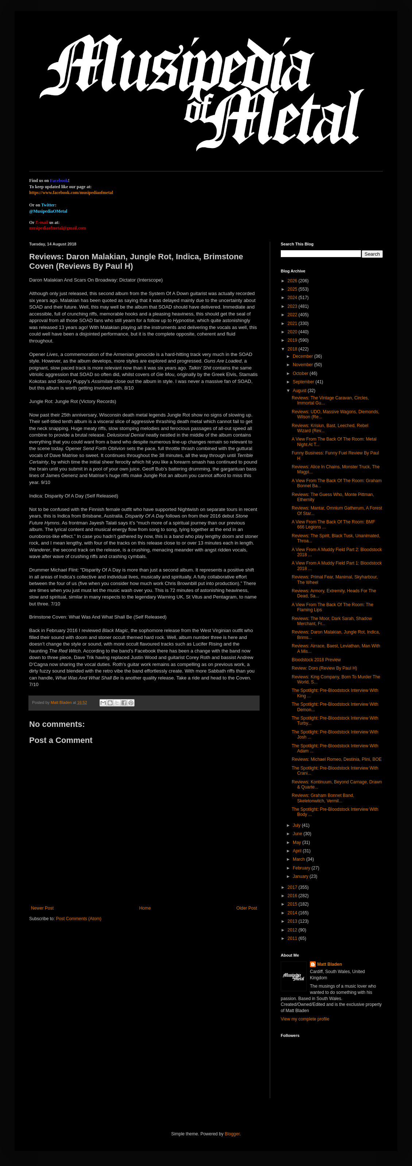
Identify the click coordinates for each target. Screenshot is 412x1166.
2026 (293, 280)
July (297, 825)
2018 (293, 349)
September (304, 381)
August (300, 390)
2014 (293, 912)
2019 (293, 340)
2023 (293, 306)
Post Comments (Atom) (78, 918)
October (301, 373)
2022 (293, 314)
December (303, 356)
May (297, 842)
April (298, 850)
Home (145, 908)
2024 (293, 297)
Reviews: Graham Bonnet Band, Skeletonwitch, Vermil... (323, 798)
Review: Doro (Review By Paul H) (324, 668)
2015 (293, 904)
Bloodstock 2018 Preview (316, 659)
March (299, 859)
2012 (293, 930)
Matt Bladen (329, 964)
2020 (293, 331)
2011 (293, 938)
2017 (293, 887)
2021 (293, 323)
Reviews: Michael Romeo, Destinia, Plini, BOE (337, 759)
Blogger (232, 1133)
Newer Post (42, 908)
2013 (293, 921)
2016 (293, 895)
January (301, 876)
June (298, 833)
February (302, 868)
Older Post (246, 908)
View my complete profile (305, 1019)
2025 (293, 289)
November (303, 364)
